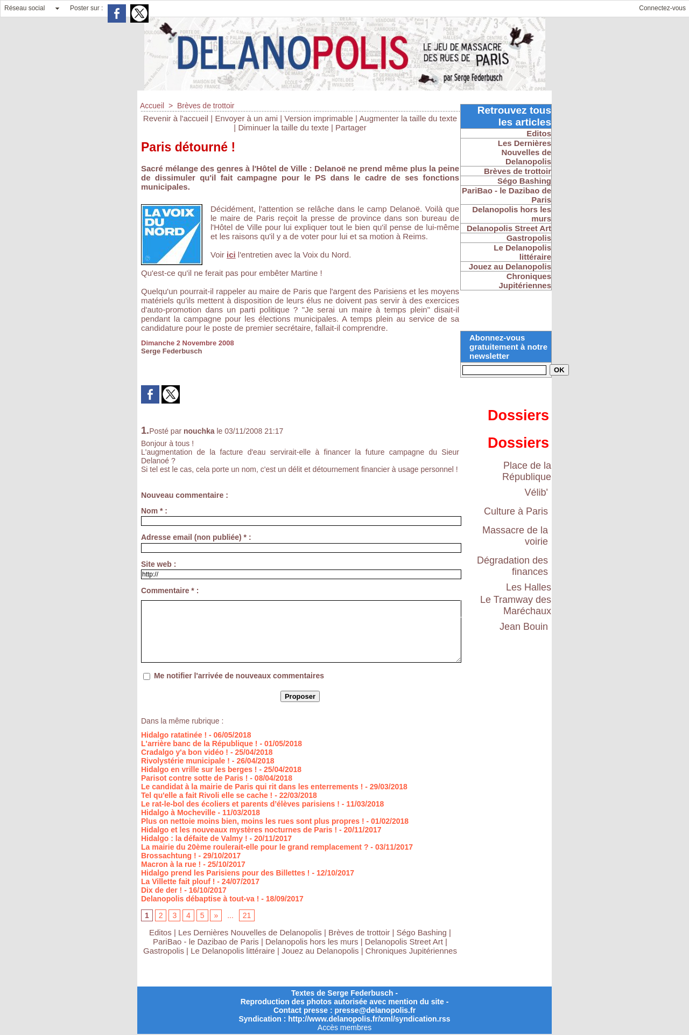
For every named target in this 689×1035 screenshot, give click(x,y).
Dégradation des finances (512, 566)
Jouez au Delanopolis (320, 950)
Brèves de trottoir (206, 105)
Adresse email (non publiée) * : (196, 537)
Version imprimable (318, 118)
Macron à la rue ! (171, 864)
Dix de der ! (161, 890)
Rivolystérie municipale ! (185, 760)
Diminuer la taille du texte (283, 127)
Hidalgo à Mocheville (178, 812)
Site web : (158, 564)
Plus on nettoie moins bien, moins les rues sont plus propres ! (252, 821)
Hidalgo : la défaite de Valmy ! (194, 838)
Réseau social (24, 8)
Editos (160, 932)
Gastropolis (163, 950)
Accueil (152, 105)
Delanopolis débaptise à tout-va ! (200, 898)
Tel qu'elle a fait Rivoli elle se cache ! (206, 795)
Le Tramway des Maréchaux (515, 605)
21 (247, 915)
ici (231, 254)
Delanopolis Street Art (404, 941)
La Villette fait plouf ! (178, 881)
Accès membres (344, 1027)
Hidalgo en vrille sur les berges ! (199, 769)
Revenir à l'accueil (175, 118)
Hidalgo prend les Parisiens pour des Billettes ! (225, 873)
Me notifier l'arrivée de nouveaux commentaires (239, 675)
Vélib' (536, 492)
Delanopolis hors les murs (311, 941)
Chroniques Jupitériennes (411, 950)
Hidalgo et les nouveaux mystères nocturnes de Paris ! (239, 829)
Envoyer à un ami (246, 118)
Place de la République (526, 471)
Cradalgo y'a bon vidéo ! (184, 752)
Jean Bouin (524, 626)
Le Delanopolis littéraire (233, 950)
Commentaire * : (170, 590)
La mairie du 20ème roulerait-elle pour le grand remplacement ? (254, 847)
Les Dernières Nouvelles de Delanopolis (251, 932)
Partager (351, 127)
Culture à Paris (516, 511)
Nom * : (154, 510)
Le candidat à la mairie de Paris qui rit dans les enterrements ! (252, 786)
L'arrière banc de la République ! (199, 743)
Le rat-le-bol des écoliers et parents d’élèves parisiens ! (240, 804)
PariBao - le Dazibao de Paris (206, 941)
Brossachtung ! (168, 855)
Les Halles (528, 587)
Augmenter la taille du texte (408, 118)
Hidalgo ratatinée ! (174, 735)
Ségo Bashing (423, 932)
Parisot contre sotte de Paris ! (194, 778)
